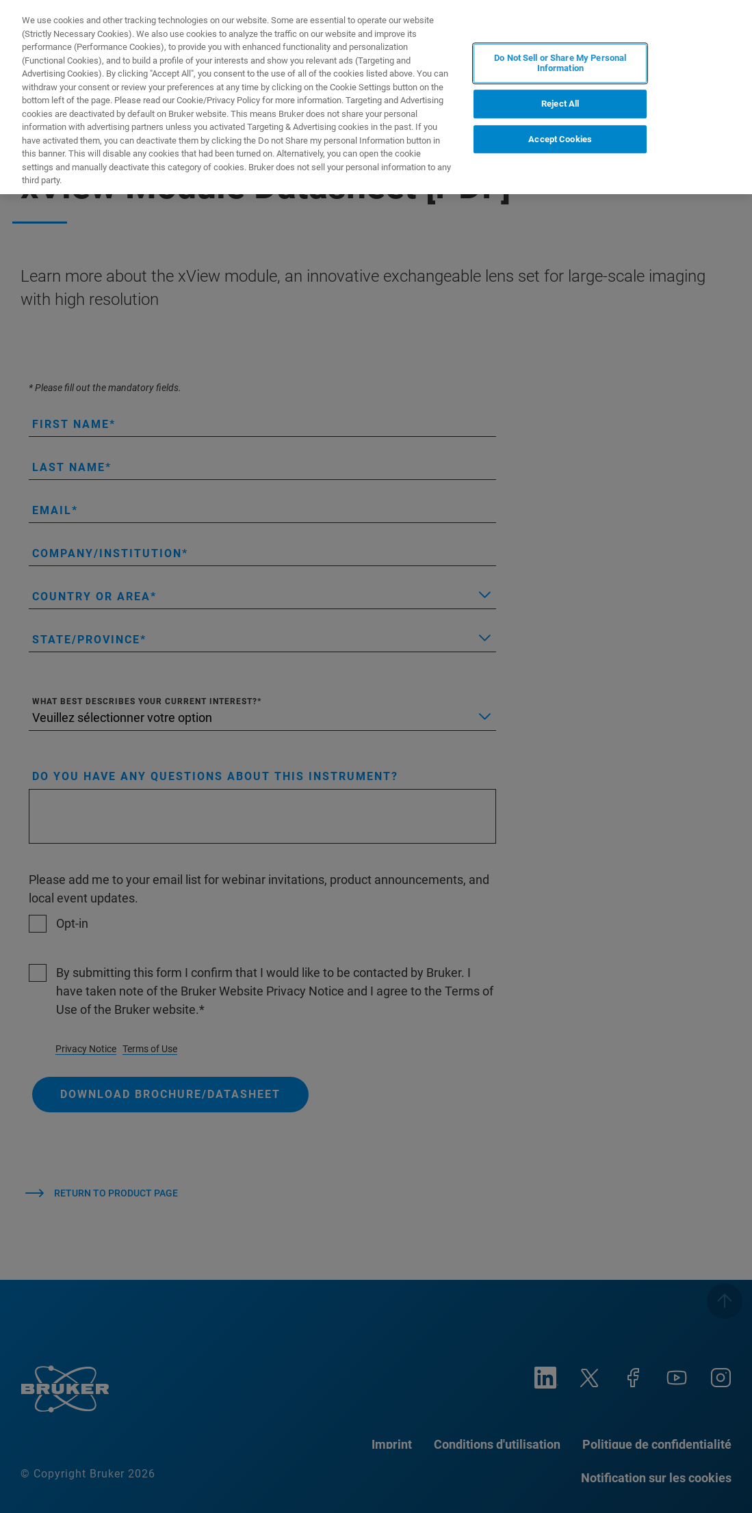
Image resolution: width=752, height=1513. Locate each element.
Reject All (560, 103)
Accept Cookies (560, 139)
